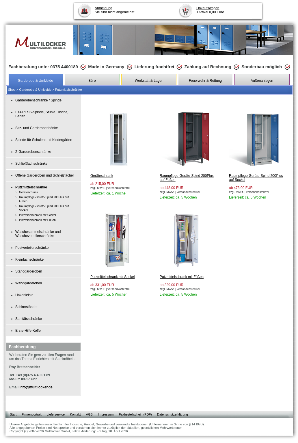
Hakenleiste (24, 295)
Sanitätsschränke (28, 319)
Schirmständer (26, 307)
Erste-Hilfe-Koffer (28, 331)
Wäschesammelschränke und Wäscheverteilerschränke (38, 234)
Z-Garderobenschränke (33, 152)
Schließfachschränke (31, 164)
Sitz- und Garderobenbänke (36, 128)
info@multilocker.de (35, 387)
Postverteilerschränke (32, 248)
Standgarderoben (28, 271)
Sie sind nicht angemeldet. (115, 10)
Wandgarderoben (28, 283)
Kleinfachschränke (29, 259)
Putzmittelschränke (68, 89)
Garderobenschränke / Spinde (38, 100)
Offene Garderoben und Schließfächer (44, 175)
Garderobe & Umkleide (35, 89)
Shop (12, 89)
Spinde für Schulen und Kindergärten (43, 140)
